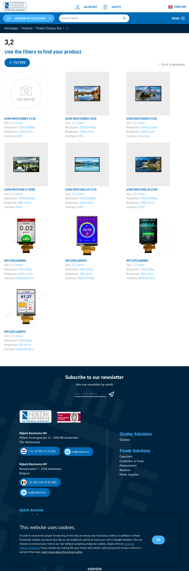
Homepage (11, 28)
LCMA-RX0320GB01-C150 (20, 119)
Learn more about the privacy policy (61, 552)
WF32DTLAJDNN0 (137, 262)
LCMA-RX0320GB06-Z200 (81, 119)
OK (158, 540)
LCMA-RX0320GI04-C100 (142, 119)
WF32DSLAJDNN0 (15, 262)
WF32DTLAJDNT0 (15, 333)
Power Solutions (136, 452)
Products (27, 28)
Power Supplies (129, 476)
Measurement (128, 467)
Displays (125, 441)
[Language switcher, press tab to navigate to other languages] (177, 7)
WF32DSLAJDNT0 (76, 262)
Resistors (125, 472)
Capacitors (126, 458)
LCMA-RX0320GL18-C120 (81, 190)
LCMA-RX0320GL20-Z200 (142, 190)
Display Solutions (137, 435)
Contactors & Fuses (132, 463)
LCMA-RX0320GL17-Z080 (20, 190)
